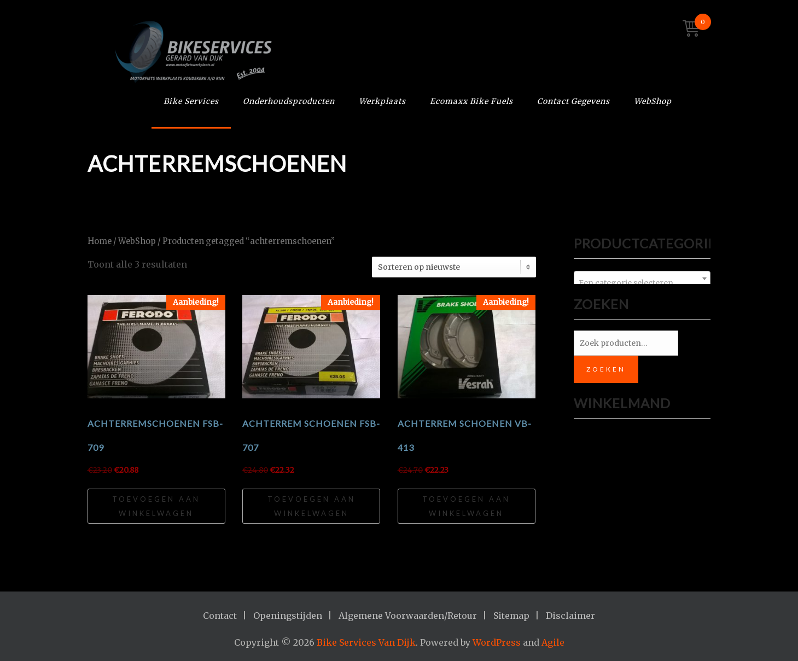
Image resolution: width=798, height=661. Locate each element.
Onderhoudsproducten (289, 101)
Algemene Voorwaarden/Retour (408, 615)
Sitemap (511, 615)
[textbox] (642, 282)
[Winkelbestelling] (454, 267)
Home (100, 241)
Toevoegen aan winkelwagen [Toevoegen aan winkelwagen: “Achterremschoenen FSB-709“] (156, 506)
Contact (220, 615)
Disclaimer (570, 615)
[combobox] (642, 278)
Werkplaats (382, 101)
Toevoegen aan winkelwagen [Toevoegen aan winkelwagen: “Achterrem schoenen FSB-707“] (311, 506)
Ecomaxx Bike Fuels (471, 101)
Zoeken (606, 369)
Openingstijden (287, 615)
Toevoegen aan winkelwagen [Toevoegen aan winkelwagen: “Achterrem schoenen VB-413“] (466, 506)
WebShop (653, 101)
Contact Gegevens (573, 101)
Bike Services (191, 101)
